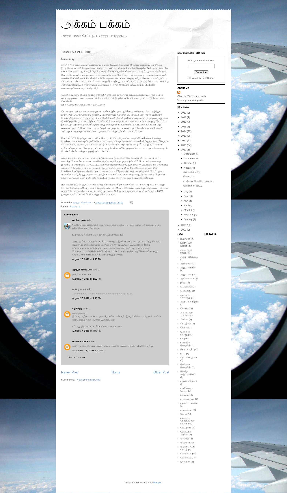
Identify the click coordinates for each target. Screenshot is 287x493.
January (188, 219)
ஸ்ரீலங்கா (185, 461)
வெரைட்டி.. (186, 457)
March (187, 210)
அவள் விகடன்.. (189, 256)
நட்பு (182, 353)
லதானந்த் (77, 308)
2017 (184, 122)
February (189, 214)
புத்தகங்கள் (186, 410)
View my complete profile (190, 100)
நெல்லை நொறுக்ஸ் (185, 366)
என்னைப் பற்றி (191, 171)
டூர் (181, 338)
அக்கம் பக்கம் (95, 24)
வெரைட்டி (75, 206)
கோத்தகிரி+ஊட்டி (192, 185)
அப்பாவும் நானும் (186, 251)
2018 (184, 117)
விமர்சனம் (186, 442)
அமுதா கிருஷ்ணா (82, 269)
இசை (183, 282)
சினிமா (184, 319)
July (186, 191)
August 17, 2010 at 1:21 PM (86, 278)
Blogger (157, 482)
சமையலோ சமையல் (186, 314)
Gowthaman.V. (80, 341)
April (186, 205)
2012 (184, 140)
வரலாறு (184, 438)
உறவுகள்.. (185, 290)
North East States (185, 244)
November (190, 158)
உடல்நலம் (186, 286)
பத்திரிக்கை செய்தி (186, 389)
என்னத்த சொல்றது (185, 296)
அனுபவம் (185, 274)
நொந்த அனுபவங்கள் (187, 373)
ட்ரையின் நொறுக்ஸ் (185, 344)
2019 (184, 112)
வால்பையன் (79, 220)
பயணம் (184, 395)
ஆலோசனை (187, 278)
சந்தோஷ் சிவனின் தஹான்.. (198, 181)
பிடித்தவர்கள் (187, 399)
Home (115, 372)
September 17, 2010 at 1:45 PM (88, 350)
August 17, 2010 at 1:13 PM (86, 259)
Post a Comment (77, 357)
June (187, 196)
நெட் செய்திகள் (188, 357)
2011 (184, 145)
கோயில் (184, 308)
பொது (183, 414)
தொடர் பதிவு (187, 349)
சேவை (184, 327)
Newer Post (69, 372)
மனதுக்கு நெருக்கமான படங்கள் (187, 421)
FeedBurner (208, 78)
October (188, 163)
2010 (184, 149)
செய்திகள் (185, 323)
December (190, 154)
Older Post (161, 372)
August (188, 167)
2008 (184, 229)
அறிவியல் (186, 263)
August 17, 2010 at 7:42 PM (86, 331)
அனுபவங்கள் (187, 267)
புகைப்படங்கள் (188, 403)
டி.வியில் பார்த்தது (185, 333)
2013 (184, 135)
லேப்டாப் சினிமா (185, 433)
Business (185, 239)
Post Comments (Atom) (88, 379)
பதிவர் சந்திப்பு (188, 381)
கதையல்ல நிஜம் (189, 301)
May (186, 200)
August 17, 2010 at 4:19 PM (86, 298)
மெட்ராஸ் (185, 427)
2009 (184, 225)
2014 (184, 131)
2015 (184, 126)
